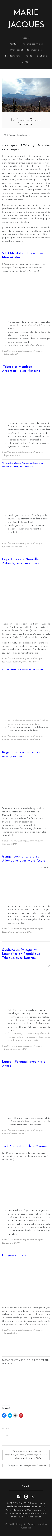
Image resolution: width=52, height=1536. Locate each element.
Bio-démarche (12, 56)
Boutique (42, 56)
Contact (26, 62)
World (38, 1458)
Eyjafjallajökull (35, 325)
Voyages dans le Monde (34, 1466)
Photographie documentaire (26, 50)
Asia (30, 1451)
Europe (14, 1455)
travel (23, 1458)
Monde (29, 1455)
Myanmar (38, 1455)
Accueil (26, 38)
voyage (30, 1458)
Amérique (22, 1451)
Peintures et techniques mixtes (26, 44)
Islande (22, 1455)
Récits (29, 56)
